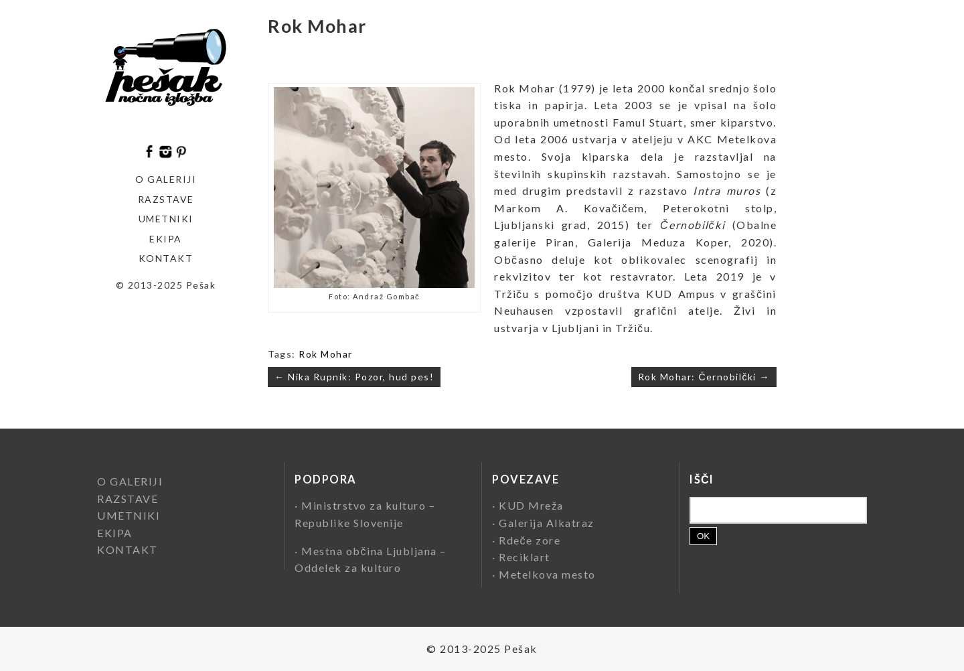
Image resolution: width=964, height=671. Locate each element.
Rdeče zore (529, 540)
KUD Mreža (531, 505)
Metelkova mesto (547, 574)
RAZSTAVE (127, 498)
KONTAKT (166, 258)
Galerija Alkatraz (546, 522)
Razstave (166, 199)
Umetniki (166, 218)
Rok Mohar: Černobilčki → (704, 376)
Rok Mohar (326, 354)
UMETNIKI (128, 515)
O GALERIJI (165, 179)
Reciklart (524, 556)
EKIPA (165, 238)
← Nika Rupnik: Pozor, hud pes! (354, 376)
